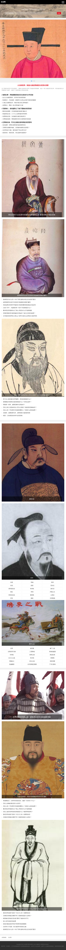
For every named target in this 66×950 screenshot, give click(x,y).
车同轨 (12, 654)
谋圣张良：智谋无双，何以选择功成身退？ (14, 132)
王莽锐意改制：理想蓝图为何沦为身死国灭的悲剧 (16, 119)
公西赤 (52, 595)
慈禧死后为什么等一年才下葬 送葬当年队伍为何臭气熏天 (19, 299)
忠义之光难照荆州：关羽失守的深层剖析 (14, 97)
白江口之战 (12, 658)
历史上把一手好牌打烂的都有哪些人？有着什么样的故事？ (20, 410)
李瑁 (32, 592)
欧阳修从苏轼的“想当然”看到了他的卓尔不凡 (15, 918)
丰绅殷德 (52, 598)
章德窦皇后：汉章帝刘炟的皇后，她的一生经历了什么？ (19, 800)
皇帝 (11, 648)
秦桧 (32, 598)
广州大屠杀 (52, 664)
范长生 (52, 585)
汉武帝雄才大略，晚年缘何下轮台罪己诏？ (14, 130)
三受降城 (32, 651)
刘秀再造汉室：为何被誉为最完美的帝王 (14, 116)
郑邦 (52, 582)
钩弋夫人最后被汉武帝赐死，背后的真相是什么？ (17, 399)
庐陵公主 (52, 592)
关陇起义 (11, 661)
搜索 (59, 13)
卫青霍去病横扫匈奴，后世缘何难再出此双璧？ (16, 127)
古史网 (9, 937)
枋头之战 (32, 661)
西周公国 (32, 654)
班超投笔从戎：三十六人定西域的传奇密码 (14, 113)
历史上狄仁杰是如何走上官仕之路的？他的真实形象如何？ (20, 407)
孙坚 (11, 582)
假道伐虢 (52, 661)
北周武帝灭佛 (12, 651)
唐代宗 (52, 588)
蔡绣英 (32, 595)
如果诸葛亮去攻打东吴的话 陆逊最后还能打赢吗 (17, 302)
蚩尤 (11, 585)
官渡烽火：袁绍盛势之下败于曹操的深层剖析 (17, 108)
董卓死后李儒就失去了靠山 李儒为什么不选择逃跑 (17, 310)
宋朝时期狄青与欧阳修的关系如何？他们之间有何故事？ (19, 313)
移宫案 (32, 648)
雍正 (11, 592)
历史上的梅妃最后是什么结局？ (12, 803)
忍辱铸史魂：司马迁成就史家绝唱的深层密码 (17, 122)
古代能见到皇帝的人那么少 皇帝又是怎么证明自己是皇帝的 (20, 316)
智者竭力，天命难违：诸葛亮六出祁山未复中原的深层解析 (19, 100)
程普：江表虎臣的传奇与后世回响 (12, 415)
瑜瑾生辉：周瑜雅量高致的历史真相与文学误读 (17, 95)
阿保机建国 (52, 651)
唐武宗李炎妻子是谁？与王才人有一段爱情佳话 (16, 814)
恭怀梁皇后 (12, 588)
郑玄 (11, 598)
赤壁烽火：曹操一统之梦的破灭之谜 (12, 105)
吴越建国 (11, 664)
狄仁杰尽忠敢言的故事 (9, 921)
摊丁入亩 (52, 648)
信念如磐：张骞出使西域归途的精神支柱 (14, 125)
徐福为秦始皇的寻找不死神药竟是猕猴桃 (14, 924)
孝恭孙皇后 (12, 595)
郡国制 (52, 658)
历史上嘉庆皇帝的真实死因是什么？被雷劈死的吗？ (18, 811)
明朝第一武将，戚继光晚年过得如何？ (14, 404)
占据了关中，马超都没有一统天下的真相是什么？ (17, 307)
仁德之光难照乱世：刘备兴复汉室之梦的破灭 (15, 102)
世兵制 (32, 658)
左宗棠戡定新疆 (32, 664)
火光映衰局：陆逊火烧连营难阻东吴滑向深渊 (32, 85)
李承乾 (32, 588)
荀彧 (32, 582)
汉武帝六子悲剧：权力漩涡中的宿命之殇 (14, 926)
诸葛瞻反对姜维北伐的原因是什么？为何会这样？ (17, 402)
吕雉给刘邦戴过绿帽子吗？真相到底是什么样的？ (17, 817)
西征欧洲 (52, 654)
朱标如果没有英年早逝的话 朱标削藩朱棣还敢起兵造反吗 (19, 305)
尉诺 (32, 585)
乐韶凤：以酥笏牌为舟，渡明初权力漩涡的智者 (16, 413)
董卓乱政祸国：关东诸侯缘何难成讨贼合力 (14, 111)
